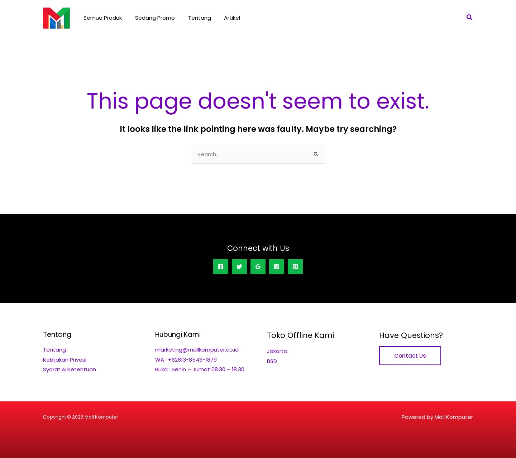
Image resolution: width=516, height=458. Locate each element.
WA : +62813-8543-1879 (186, 359)
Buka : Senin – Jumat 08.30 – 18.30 (199, 369)
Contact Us (410, 355)
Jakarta (277, 351)
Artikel (224, 18)
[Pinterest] (295, 266)
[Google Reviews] (258, 266)
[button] (470, 18)
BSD (272, 360)
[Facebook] (220, 266)
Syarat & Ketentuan (69, 369)
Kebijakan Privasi (64, 359)
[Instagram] (276, 266)
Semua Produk (101, 18)
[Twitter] (239, 266)
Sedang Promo (151, 18)
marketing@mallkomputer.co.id (197, 349)
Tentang (193, 18)
